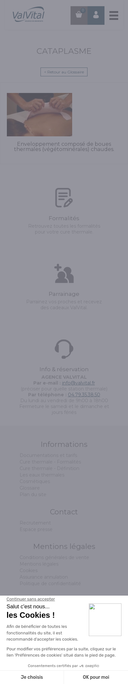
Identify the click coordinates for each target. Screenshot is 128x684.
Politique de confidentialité (50, 583)
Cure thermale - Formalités (50, 462)
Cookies (29, 570)
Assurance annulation (44, 577)
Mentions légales (39, 564)
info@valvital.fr (78, 383)
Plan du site (33, 494)
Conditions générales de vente (54, 557)
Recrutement (35, 523)
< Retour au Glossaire (64, 71)
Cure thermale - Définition (49, 468)
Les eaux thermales (42, 475)
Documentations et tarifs (48, 455)
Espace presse (36, 529)
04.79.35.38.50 (84, 395)
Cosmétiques (35, 481)
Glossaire (30, 488)
